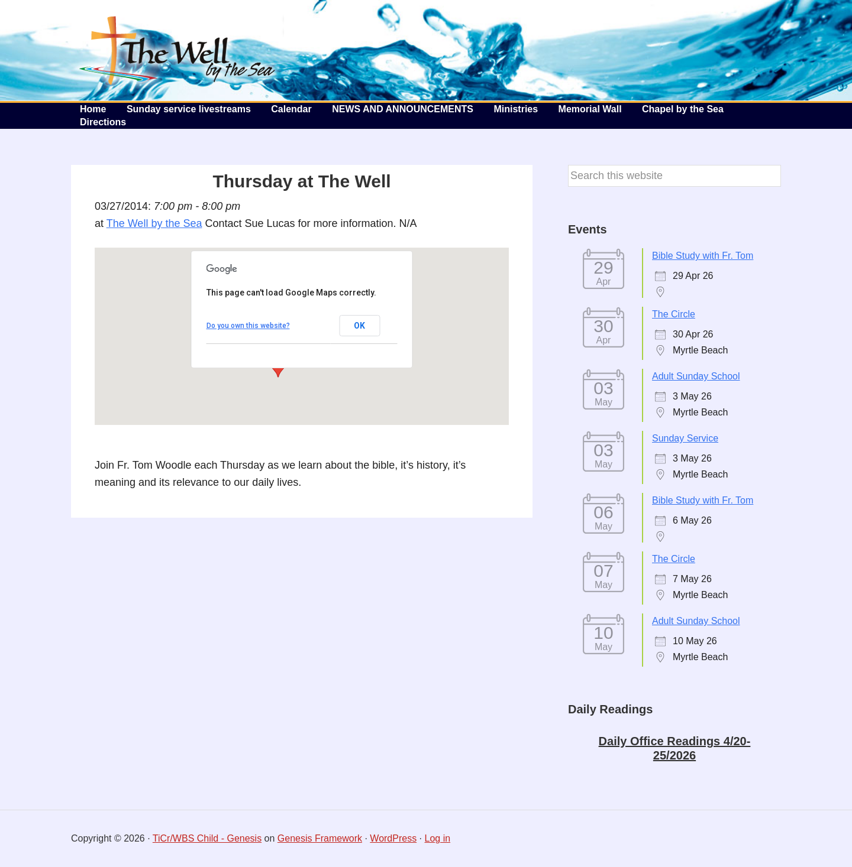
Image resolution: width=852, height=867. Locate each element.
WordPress (393, 838)
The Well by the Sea (177, 50)
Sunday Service (685, 438)
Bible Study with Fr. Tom (702, 256)
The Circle (673, 314)
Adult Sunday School (696, 376)
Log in (438, 838)
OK (359, 325)
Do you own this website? (248, 326)
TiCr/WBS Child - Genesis (207, 838)
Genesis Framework (319, 838)
